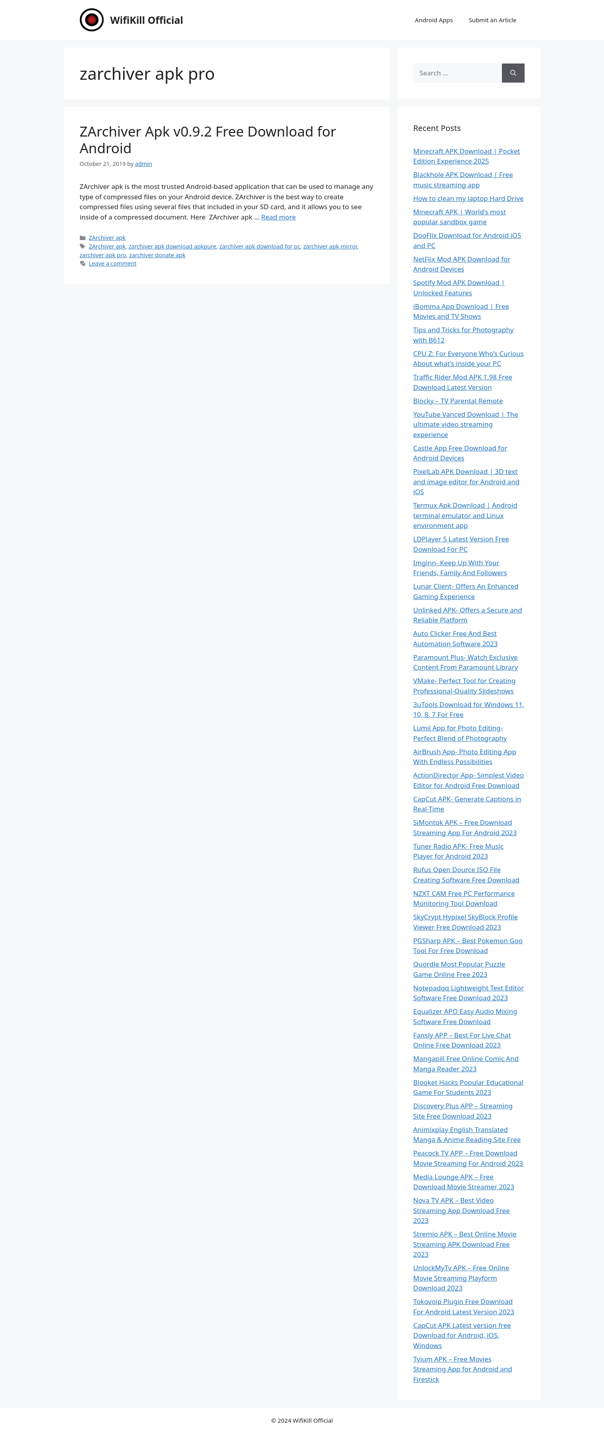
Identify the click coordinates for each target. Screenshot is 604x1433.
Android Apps (434, 20)
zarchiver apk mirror (330, 246)
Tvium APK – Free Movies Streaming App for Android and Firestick (462, 1369)
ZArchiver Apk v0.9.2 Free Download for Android (208, 139)
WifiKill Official (146, 20)
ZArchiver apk (107, 237)
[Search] (513, 73)
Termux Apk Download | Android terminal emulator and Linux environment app (465, 515)
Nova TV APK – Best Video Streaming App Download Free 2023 (461, 1210)
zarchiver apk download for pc (259, 246)
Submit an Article (492, 20)
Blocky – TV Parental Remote (458, 400)
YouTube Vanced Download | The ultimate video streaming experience (465, 424)
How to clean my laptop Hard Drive (468, 198)
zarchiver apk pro (103, 255)
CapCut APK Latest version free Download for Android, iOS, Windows (462, 1335)
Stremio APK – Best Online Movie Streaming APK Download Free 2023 (465, 1244)
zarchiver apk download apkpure (172, 246)
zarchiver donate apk (157, 255)
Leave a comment (113, 263)
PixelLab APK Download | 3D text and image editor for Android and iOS (466, 481)
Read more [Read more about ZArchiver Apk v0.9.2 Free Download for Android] (278, 216)
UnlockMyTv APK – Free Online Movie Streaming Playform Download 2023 (461, 1277)
